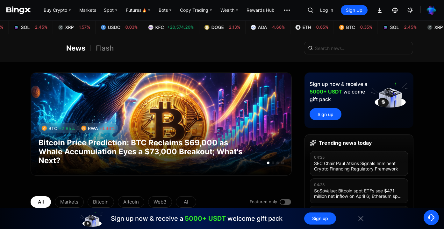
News (75, 48)
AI (186, 202)
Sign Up (354, 10)
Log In (326, 10)
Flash (105, 48)
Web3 (160, 202)
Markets (69, 202)
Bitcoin (101, 202)
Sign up (325, 114)
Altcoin (131, 202)
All (41, 202)
